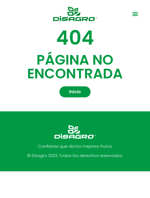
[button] (135, 13)
